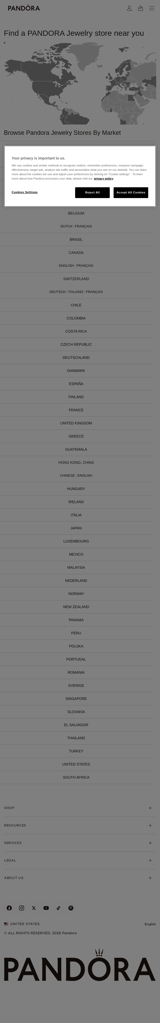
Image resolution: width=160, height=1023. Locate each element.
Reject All (92, 192)
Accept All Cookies (130, 192)
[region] (80, 176)
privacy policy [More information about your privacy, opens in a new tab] (103, 178)
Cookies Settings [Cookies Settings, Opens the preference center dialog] (25, 192)
